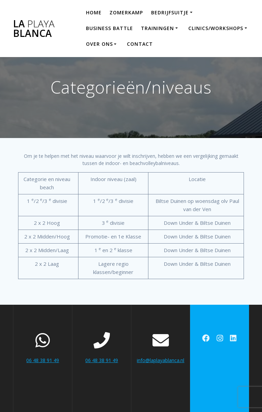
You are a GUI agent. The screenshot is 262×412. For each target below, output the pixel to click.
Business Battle (109, 28)
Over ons (99, 44)
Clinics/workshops (215, 28)
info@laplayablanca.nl (160, 360)
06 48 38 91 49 (42, 360)
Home (94, 12)
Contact (140, 44)
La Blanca (34, 28)
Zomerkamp (126, 12)
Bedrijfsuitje (170, 12)
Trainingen (157, 28)
